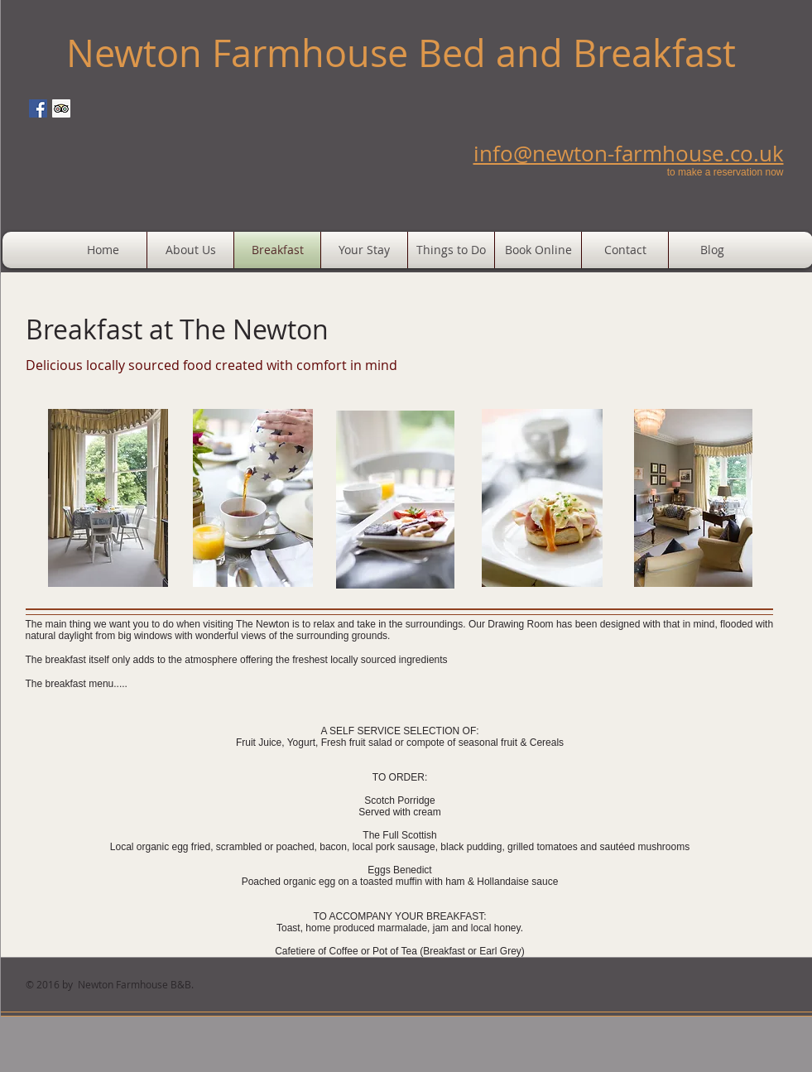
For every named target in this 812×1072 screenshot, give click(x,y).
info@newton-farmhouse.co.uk (628, 153)
